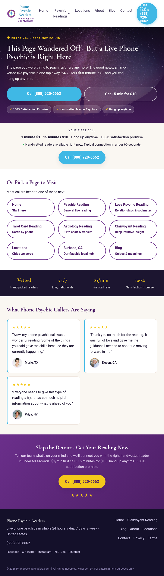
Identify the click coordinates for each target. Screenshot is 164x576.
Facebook (13, 551)
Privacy (139, 538)
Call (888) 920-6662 (44, 93)
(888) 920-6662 (18, 543)
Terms (152, 538)
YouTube (60, 551)
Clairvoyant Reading (142, 520)
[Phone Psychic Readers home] (21, 13)
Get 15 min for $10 (121, 94)
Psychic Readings (60, 13)
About (99, 11)
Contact (126, 11)
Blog (112, 11)
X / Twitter (28, 551)
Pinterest (74, 551)
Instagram (44, 551)
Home (43, 11)
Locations (82, 11)
